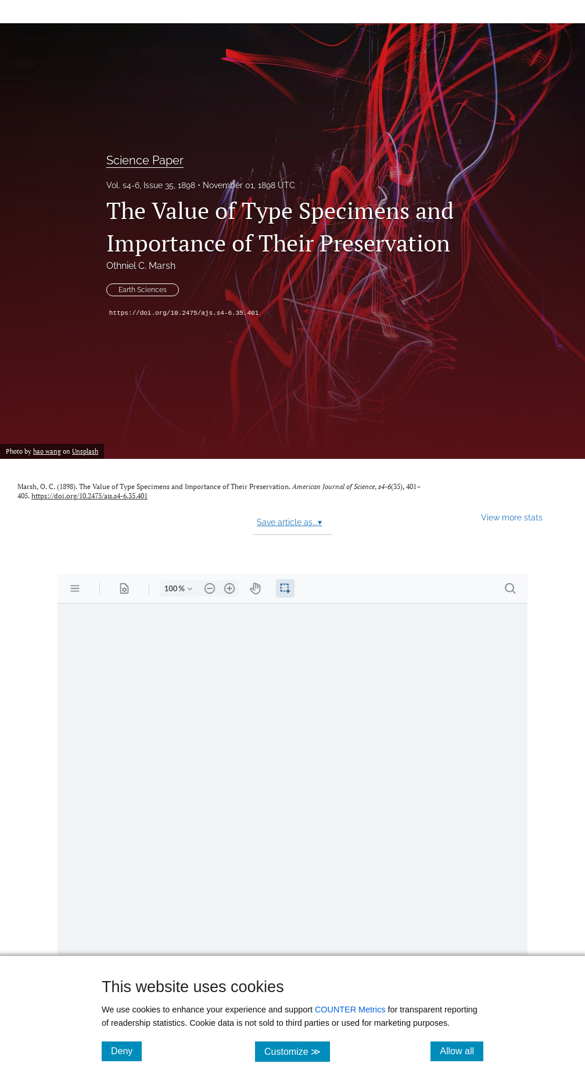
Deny (126, 1051)
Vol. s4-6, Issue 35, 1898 (150, 185)
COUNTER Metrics (350, 1009)
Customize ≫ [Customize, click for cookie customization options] (297, 1051)
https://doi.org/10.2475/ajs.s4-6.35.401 (184, 313)
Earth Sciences (143, 290)
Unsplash (85, 451)
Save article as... (289, 522)
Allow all (461, 1051)
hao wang (47, 451)
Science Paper (145, 160)
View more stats (512, 517)
